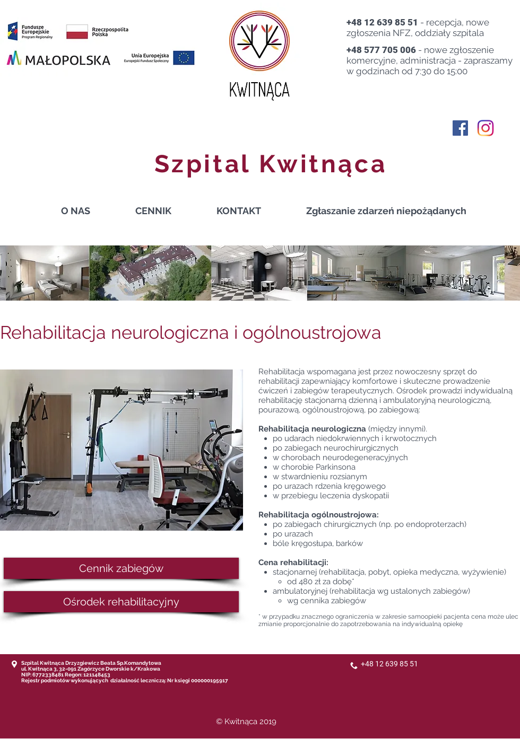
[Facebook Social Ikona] (460, 128)
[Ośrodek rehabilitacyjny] (121, 601)
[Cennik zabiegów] (121, 568)
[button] (168, 211)
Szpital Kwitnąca (270, 163)
